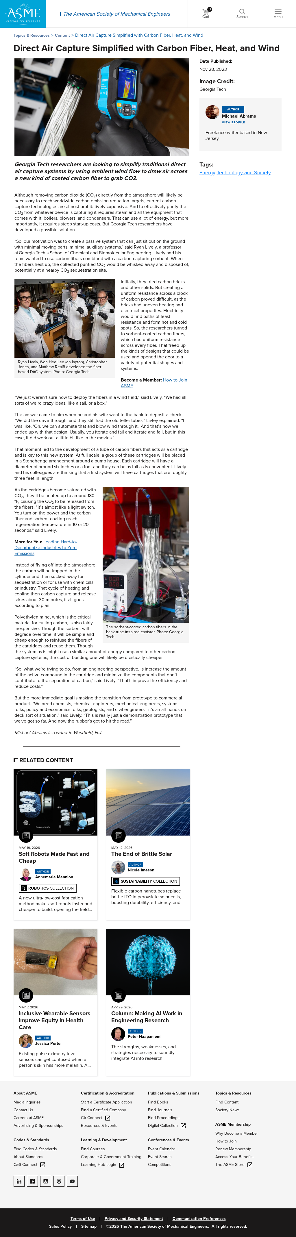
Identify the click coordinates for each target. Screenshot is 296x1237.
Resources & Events (99, 1125)
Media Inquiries (27, 1102)
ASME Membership (233, 1124)
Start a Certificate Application (106, 1102)
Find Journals (160, 1110)
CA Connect (95, 1117)
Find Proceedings (164, 1117)
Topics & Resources (32, 35)
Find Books (158, 1102)
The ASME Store (233, 1164)
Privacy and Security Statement (134, 1219)
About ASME (25, 1093)
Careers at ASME (29, 1117)
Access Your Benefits (234, 1156)
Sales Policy (60, 1226)
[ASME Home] (23, 14)
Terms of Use (83, 1219)
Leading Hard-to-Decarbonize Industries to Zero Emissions (45, 547)
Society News (227, 1110)
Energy (207, 172)
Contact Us (23, 1110)
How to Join (226, 1141)
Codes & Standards (31, 1140)
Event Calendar (161, 1149)
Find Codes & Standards (35, 1149)
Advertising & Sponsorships (38, 1125)
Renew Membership (233, 1149)
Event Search (160, 1156)
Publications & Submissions (173, 1093)
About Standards (28, 1156)
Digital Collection (167, 1125)
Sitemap (89, 1226)
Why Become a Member (236, 1133)
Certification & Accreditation (107, 1093)
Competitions (159, 1164)
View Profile (233, 122)
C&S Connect (29, 1164)
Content (62, 35)
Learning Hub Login (102, 1164)
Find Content (226, 1102)
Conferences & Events (168, 1140)
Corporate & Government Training (111, 1156)
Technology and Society (244, 172)
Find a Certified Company (103, 1110)
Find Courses (93, 1149)
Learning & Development (104, 1140)
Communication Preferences (199, 1219)
